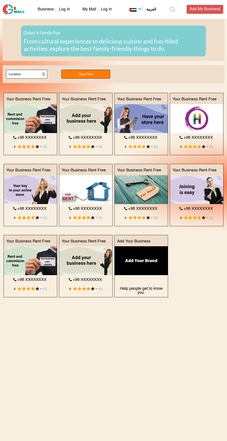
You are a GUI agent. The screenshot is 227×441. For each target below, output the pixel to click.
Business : (47, 9)
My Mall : (90, 9)
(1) (45, 147)
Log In (64, 9)
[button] (143, 9)
